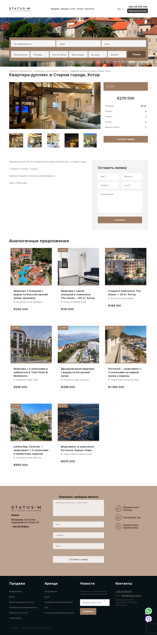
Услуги (80, 9)
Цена (106, 44)
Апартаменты (15, 591)
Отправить (88, 611)
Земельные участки (18, 613)
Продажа (55, 9)
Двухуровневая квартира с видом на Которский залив (77, 372)
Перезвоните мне (137, 10)
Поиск (136, 54)
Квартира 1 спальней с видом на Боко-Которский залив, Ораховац (31, 294)
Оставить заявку (125, 139)
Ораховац (37, 302)
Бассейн (114, 54)
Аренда (65, 9)
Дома (11, 597)
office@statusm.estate (131, 595)
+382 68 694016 (20, 526)
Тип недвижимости (23, 44)
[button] (55, 105)
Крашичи (84, 380)
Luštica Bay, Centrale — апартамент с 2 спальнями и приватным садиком (31, 450)
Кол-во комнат (59, 54)
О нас (72, 9)
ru (119, 9)
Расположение (20, 54)
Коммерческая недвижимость (23, 607)
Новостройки (15, 618)
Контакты (89, 9)
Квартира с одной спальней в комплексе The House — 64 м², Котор (78, 294)
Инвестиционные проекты (21, 602)
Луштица (37, 457)
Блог (47, 607)
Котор (66, 302)
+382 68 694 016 (123, 591)
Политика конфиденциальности (59, 613)
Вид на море (78, 54)
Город (62, 44)
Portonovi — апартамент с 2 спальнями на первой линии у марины (125, 372)
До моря (95, 54)
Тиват (35, 380)
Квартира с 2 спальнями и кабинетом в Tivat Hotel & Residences (31, 372)
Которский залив (24, 302)
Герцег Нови (116, 380)
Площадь (37, 54)
